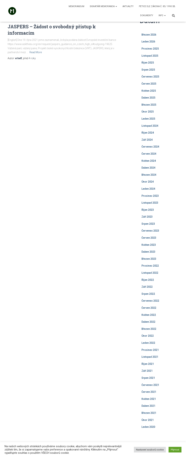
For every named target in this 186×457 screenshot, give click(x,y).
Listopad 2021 (149, 356)
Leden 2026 (148, 41)
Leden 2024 (148, 188)
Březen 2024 (148, 174)
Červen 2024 (148, 153)
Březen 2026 (148, 34)
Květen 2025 (148, 90)
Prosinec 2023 (150, 195)
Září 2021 (147, 370)
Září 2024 (147, 139)
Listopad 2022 (149, 272)
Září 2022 (147, 286)
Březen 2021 (148, 412)
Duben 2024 (148, 167)
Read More (35, 52)
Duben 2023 (148, 251)
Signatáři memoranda (103, 6)
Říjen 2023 (147, 209)
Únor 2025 (147, 111)
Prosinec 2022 (150, 265)
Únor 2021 (147, 420)
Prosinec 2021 (150, 349)
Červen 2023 (148, 237)
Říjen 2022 (147, 279)
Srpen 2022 (148, 293)
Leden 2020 (148, 426)
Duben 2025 (148, 97)
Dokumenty (146, 15)
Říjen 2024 (147, 132)
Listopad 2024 (149, 125)
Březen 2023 (148, 258)
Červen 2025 (148, 83)
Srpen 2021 (148, 377)
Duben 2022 (148, 321)
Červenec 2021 (150, 384)
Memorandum (76, 6)
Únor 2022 (147, 335)
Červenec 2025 (150, 76)
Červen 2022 (148, 307)
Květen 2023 (148, 244)
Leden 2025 (148, 118)
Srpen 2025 (148, 69)
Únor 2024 (147, 181)
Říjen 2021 (147, 363)
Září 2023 (147, 216)
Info (162, 15)
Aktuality (128, 6)
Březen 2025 (148, 104)
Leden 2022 (148, 342)
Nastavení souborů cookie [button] (150, 449)
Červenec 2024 (150, 146)
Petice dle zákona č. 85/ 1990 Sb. (157, 6)
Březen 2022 (148, 328)
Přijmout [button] (175, 449)
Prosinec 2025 (150, 48)
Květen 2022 (148, 314)
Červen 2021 (148, 391)
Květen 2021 (148, 398)
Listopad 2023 (149, 202)
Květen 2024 (148, 160)
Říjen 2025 (147, 62)
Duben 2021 (148, 405)
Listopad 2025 (149, 55)
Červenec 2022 (150, 300)
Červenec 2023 (150, 230)
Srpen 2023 (148, 223)
